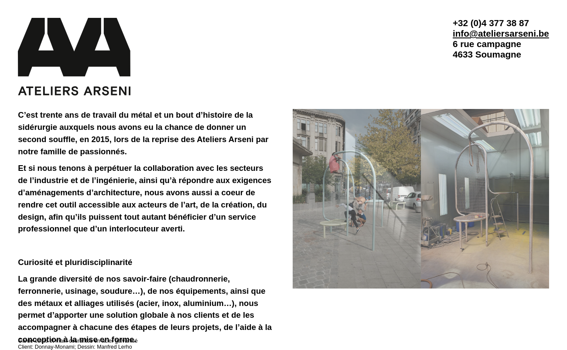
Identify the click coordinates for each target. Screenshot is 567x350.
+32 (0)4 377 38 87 (491, 23)
